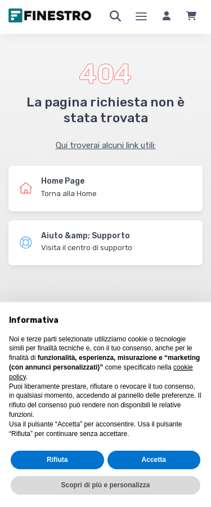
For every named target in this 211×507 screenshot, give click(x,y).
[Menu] (141, 17)
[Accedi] (166, 17)
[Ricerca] (115, 17)
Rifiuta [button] (57, 460)
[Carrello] (191, 17)
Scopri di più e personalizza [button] (105, 485)
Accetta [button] (154, 460)
